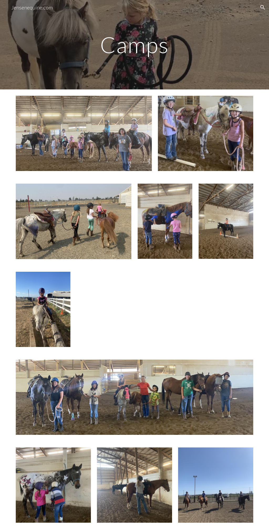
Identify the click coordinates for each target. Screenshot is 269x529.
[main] (134, 44)
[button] (262, 7)
